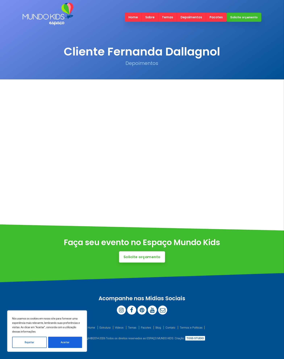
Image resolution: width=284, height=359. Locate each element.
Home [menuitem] (133, 17)
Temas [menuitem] (167, 17)
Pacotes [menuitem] (216, 17)
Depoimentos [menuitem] (191, 17)
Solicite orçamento (244, 17)
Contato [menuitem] (170, 327)
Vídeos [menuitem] (119, 327)
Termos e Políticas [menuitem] (191, 327)
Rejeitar (29, 342)
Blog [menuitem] (158, 327)
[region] (47, 331)
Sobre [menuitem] (149, 17)
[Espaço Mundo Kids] (48, 22)
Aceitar (65, 342)
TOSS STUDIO (195, 338)
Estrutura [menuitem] (105, 327)
